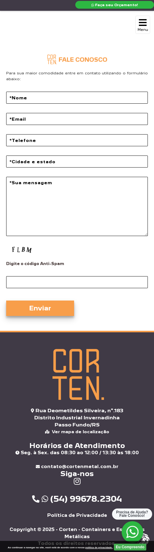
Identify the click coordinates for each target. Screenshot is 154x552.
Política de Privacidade (77, 515)
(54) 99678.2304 (77, 499)
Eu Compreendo (130, 547)
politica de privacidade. (98, 547)
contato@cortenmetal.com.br (77, 466)
